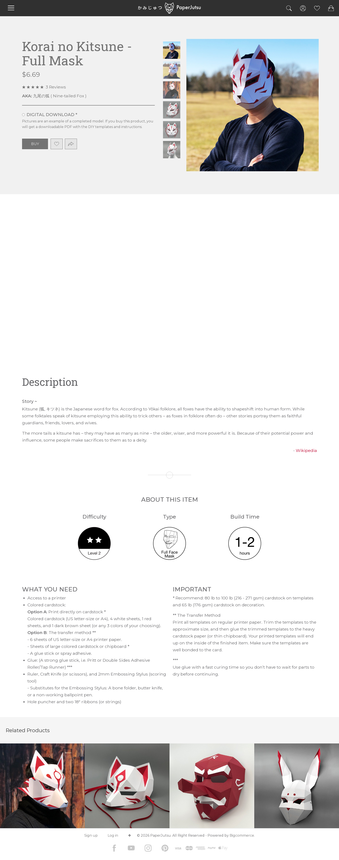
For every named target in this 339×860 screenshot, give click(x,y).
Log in (113, 835)
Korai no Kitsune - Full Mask (171, 50)
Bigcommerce (242, 835)
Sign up (91, 835)
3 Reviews (56, 87)
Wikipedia (306, 450)
